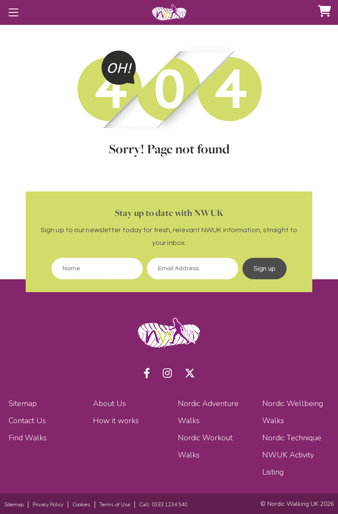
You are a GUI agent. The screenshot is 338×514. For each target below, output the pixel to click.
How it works (116, 420)
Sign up (265, 268)
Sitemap (23, 403)
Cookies (81, 504)
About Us (109, 403)
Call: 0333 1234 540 (163, 504)
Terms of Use (114, 504)
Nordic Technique (291, 438)
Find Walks (28, 438)
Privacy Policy (48, 504)
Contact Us (27, 420)
